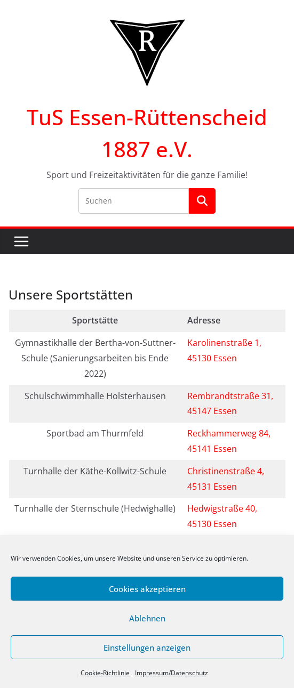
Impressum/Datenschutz (171, 672)
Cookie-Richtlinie (105, 672)
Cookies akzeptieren (147, 589)
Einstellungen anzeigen (147, 647)
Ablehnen (147, 618)
